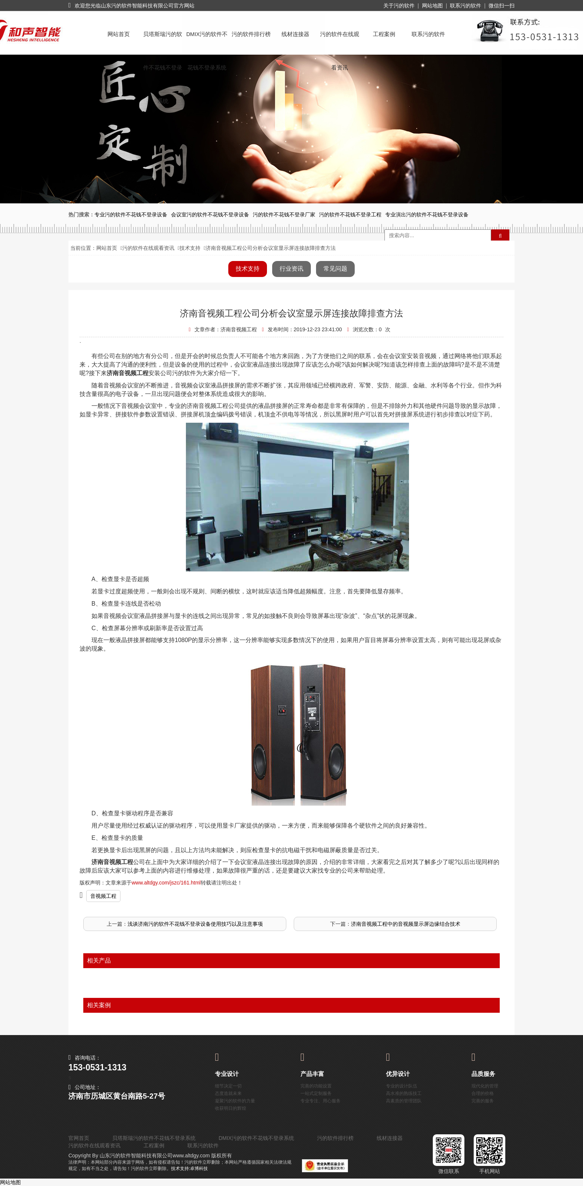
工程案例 (384, 34)
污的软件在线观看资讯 (339, 41)
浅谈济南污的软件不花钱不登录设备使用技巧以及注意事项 (195, 924)
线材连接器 (295, 34)
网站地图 (432, 6)
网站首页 (118, 34)
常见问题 (335, 268)
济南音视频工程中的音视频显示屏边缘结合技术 (405, 924)
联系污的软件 (465, 6)
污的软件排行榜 (251, 34)
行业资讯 (291, 268)
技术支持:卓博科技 (189, 1168)
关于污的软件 (399, 6)
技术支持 (190, 248)
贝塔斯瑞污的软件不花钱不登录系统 (162, 41)
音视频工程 (103, 896)
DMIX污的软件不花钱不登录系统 (207, 41)
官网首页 (78, 1138)
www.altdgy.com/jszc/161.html (166, 883)
